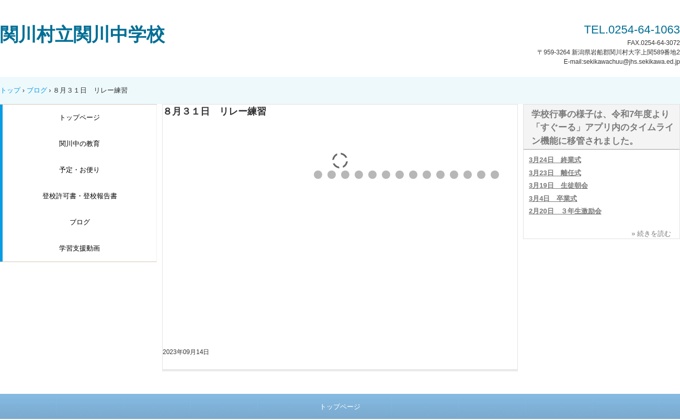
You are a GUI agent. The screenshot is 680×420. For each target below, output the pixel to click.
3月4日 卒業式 (553, 198)
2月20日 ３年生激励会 (565, 211)
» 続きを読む (651, 233)
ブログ (37, 90)
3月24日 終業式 (555, 160)
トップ (10, 90)
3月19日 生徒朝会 (558, 185)
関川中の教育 (79, 143)
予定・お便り (79, 170)
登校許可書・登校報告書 (79, 196)
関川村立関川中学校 (82, 34)
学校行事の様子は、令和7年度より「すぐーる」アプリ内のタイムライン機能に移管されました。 (602, 127)
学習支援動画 (79, 248)
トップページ (79, 117)
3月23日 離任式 (555, 173)
